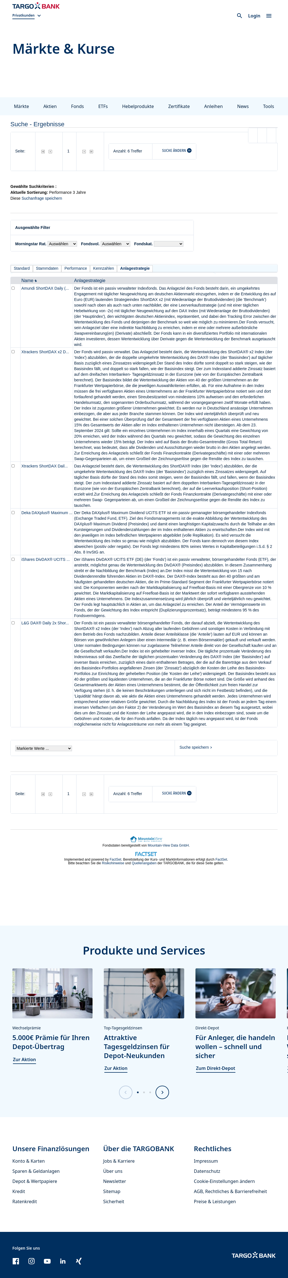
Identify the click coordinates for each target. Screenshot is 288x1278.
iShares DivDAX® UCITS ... (45, 559)
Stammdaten (47, 268)
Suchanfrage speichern (42, 198)
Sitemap (112, 1191)
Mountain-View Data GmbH (168, 845)
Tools (268, 106)
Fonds (77, 106)
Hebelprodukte (138, 106)
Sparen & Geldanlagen (36, 1171)
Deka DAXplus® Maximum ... (46, 512)
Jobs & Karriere (119, 1161)
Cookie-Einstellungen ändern (224, 1181)
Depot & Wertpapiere (34, 1181)
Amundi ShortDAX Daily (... (45, 288)
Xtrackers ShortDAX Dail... (44, 466)
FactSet (115, 859)
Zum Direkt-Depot (215, 1068)
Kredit (18, 1191)
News (243, 106)
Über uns (113, 1171)
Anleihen (213, 106)
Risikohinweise (113, 863)
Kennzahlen (103, 268)
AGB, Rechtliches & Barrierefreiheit (230, 1191)
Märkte (21, 106)
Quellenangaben (144, 863)
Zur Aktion (24, 1059)
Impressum (206, 1161)
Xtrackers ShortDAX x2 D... (45, 352)
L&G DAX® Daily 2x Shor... (45, 623)
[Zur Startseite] (36, 5)
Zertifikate (179, 106)
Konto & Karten (28, 1161)
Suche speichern (194, 747)
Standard (22, 268)
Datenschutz (207, 1171)
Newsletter (114, 1181)
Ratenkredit (24, 1201)
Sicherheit (113, 1201)
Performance (75, 268)
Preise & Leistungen (215, 1201)
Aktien (50, 106)
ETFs (103, 106)
